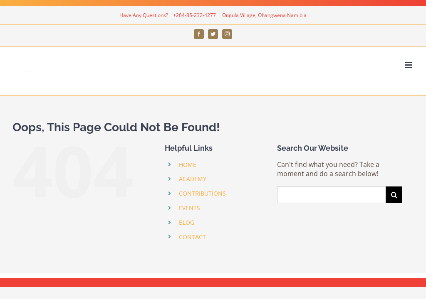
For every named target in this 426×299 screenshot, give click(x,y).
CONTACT (192, 237)
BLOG (186, 222)
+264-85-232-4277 (195, 15)
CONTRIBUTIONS (202, 193)
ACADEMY (192, 179)
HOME (187, 165)
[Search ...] (331, 194)
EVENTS (189, 208)
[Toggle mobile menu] (409, 65)
